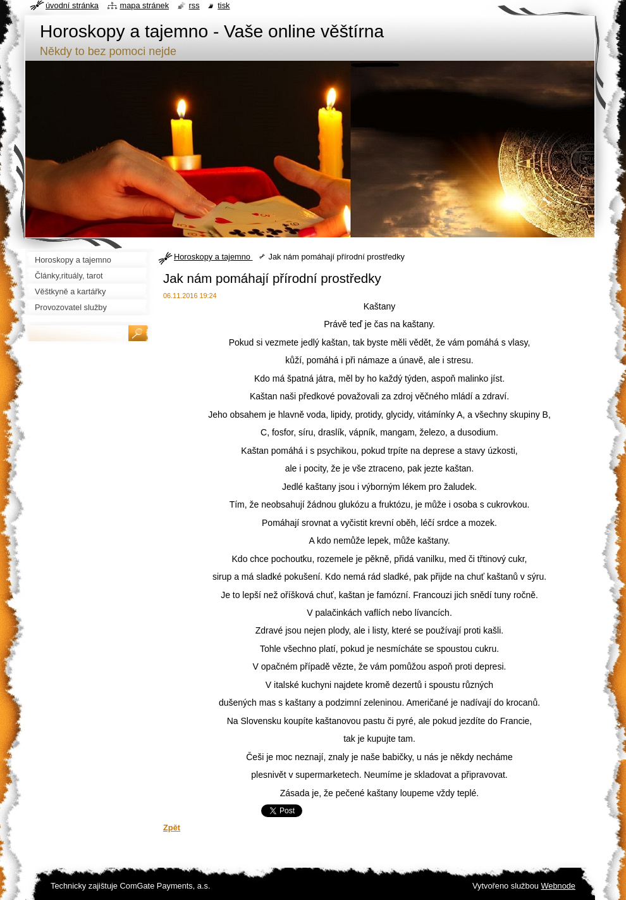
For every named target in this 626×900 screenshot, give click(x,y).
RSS (194, 5)
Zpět (171, 827)
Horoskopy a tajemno (213, 256)
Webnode (558, 886)
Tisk (224, 5)
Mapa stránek (144, 5)
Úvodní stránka (72, 5)
